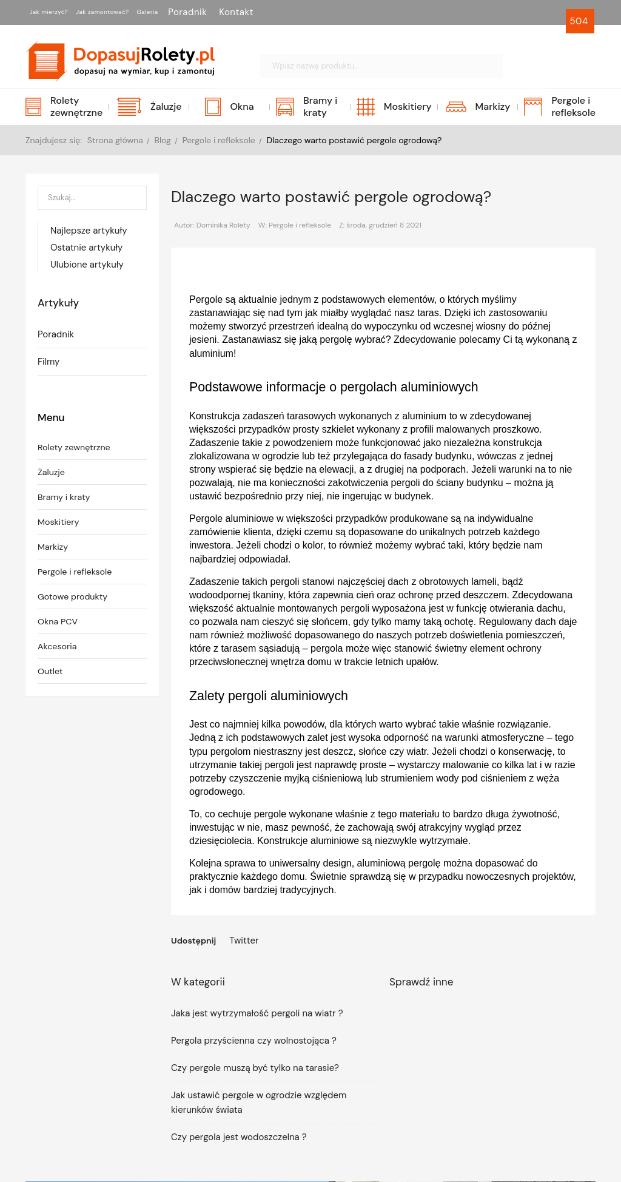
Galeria (208, 12)
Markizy (54, 548)
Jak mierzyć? (60, 12)
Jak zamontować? (140, 12)
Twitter (246, 940)
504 (580, 21)
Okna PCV (58, 622)
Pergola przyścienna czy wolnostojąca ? (254, 1041)
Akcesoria (58, 647)
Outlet (51, 672)
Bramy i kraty (65, 498)
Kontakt (304, 12)
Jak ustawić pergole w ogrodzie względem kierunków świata (258, 1103)
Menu (52, 418)
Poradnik (255, 12)
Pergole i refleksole (77, 573)
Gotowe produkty (74, 598)
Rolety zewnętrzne (76, 448)
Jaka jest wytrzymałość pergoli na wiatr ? (257, 1014)
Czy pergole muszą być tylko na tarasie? (255, 1068)
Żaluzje (52, 473)
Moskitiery (59, 523)
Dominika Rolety (223, 225)
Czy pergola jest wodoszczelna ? (239, 1138)
